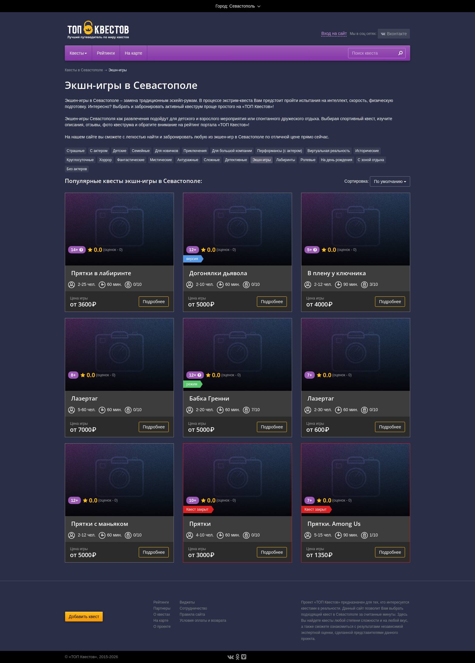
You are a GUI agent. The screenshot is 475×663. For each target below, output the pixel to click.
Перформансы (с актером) (279, 151)
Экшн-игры (261, 160)
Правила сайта (192, 614)
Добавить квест (84, 616)
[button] (393, 34)
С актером (99, 151)
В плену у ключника (336, 273)
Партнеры (162, 608)
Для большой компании (232, 151)
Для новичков (166, 151)
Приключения (195, 151)
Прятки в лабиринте (101, 273)
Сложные (212, 160)
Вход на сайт (334, 33)
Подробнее (154, 301)
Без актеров (77, 169)
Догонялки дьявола (218, 273)
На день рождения (336, 160)
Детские (119, 151)
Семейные (141, 151)
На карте (133, 53)
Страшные (76, 151)
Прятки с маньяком (99, 523)
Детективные (236, 160)
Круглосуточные (80, 160)
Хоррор (105, 160)
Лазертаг (84, 398)
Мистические (161, 160)
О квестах (162, 614)
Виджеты (187, 602)
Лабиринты (285, 160)
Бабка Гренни (209, 398)
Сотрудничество (193, 608)
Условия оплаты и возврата (203, 620)
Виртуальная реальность (328, 151)
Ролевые (308, 160)
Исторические (367, 151)
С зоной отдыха (371, 160)
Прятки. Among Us (333, 523)
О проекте (162, 626)
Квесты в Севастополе (84, 70)
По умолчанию (390, 181)
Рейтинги (106, 53)
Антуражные (187, 160)
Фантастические (130, 160)
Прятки (200, 523)
